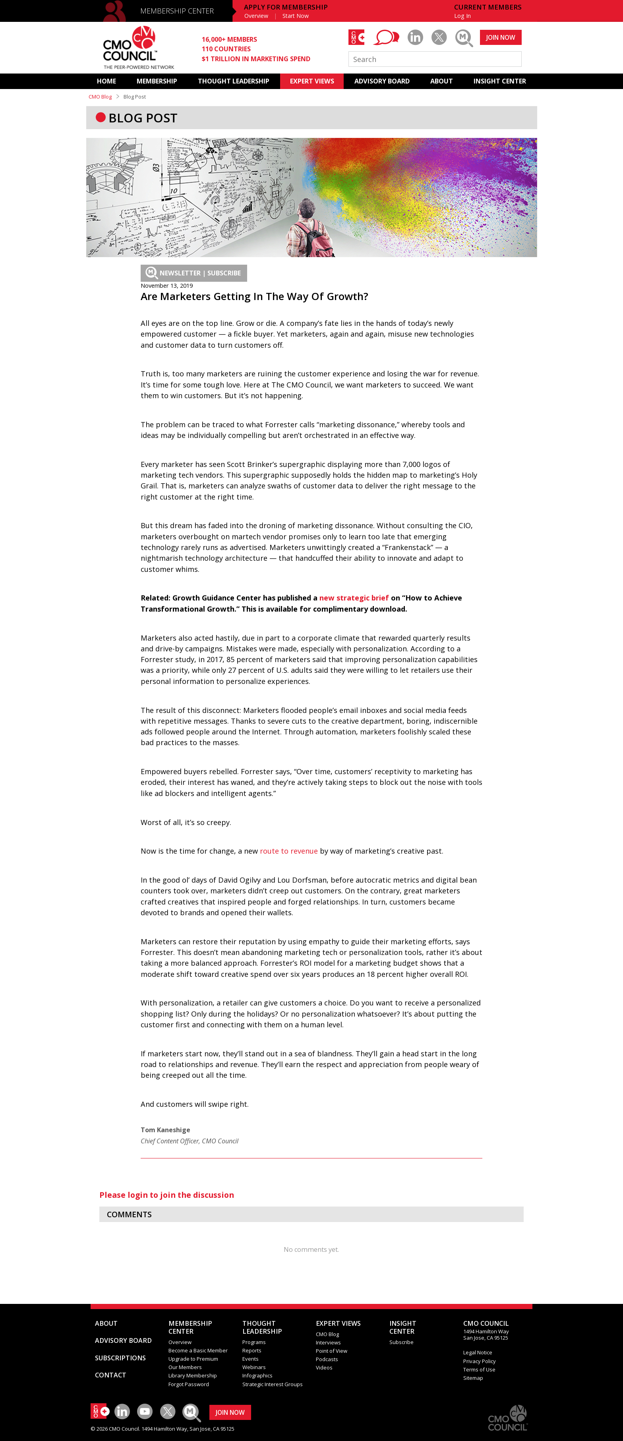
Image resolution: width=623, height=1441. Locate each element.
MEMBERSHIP (157, 81)
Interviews (328, 1342)
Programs (254, 1342)
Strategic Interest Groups (272, 1384)
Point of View (331, 1350)
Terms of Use (479, 1369)
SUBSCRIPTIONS (120, 1358)
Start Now (295, 15)
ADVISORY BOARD (382, 81)
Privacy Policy (479, 1361)
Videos (324, 1367)
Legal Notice (477, 1352)
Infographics (257, 1375)
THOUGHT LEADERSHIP (233, 81)
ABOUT (441, 81)
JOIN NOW (500, 37)
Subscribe (401, 1342)
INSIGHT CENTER (500, 81)
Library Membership (192, 1375)
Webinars (254, 1367)
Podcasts (327, 1359)
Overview (256, 15)
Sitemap (473, 1377)
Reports (251, 1350)
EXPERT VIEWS (312, 81)
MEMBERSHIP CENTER (177, 10)
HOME (106, 81)
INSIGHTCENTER (402, 1327)
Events (250, 1358)
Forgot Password (188, 1384)
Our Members (185, 1367)
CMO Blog (100, 96)
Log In (462, 15)
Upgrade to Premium (193, 1358)
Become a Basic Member (198, 1350)
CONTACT (110, 1375)
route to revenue (289, 851)
